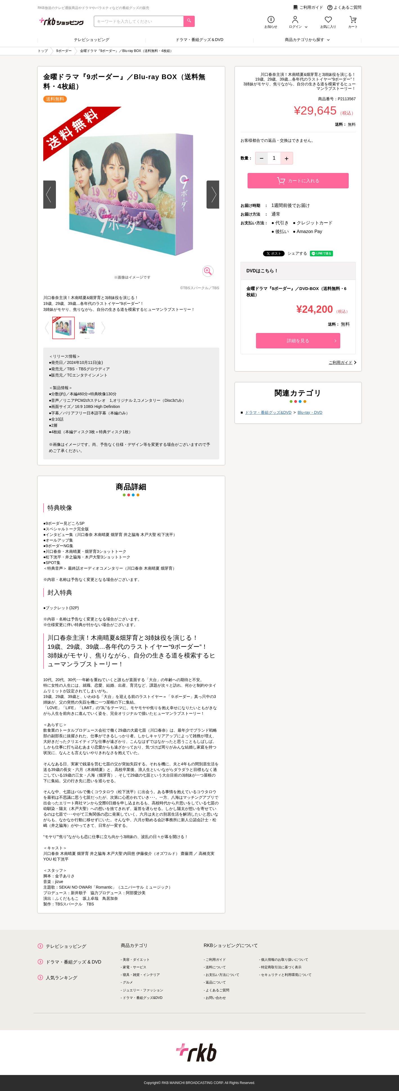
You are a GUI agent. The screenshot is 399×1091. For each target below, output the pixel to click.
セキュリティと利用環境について (286, 975)
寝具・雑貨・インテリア (141, 975)
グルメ (128, 982)
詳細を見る (311, 340)
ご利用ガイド (308, 7)
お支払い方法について (222, 975)
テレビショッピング (91, 39)
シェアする (297, 253)
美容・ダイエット (136, 960)
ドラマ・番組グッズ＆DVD (199, 39)
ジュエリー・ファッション (143, 990)
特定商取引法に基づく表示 (281, 967)
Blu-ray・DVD (310, 412)
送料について (216, 967)
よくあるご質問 (344, 7)
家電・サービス (134, 967)
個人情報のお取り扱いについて (284, 960)
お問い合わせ (216, 998)
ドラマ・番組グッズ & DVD (73, 962)
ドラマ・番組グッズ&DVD (268, 412)
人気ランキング (61, 977)
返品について (216, 982)
